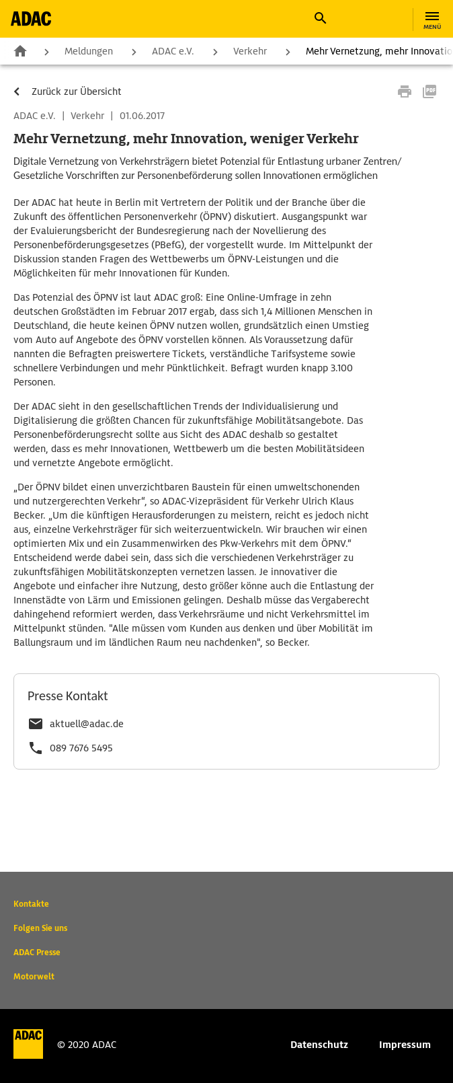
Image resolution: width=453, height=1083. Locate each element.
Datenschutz (319, 1045)
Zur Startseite (20, 50)
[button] (320, 18)
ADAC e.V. (173, 51)
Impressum (405, 1045)
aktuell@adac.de (87, 724)
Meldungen (89, 51)
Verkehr (250, 51)
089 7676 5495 (81, 748)
